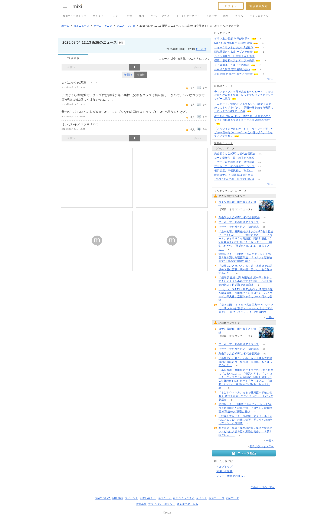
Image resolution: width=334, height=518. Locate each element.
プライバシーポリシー (161, 504)
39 (259, 162)
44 (259, 179)
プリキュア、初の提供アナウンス (234, 166)
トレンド (115, 15)
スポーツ (211, 15)
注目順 (141, 74)
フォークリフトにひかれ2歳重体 (233, 47)
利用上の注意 (224, 471)
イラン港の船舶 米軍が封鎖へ (232, 38)
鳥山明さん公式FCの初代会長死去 (235, 153)
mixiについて (103, 498)
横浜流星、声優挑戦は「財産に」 (234, 170)
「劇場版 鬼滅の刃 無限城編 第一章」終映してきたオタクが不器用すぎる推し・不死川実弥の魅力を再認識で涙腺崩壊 (245, 281)
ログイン (231, 6)
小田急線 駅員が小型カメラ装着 (233, 73)
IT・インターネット (188, 15)
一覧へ (269, 79)
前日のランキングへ (262, 446)
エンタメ (98, 15)
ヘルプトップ (224, 466)
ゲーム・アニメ (160, 15)
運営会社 (141, 504)
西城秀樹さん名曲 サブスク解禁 (233, 51)
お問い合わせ (148, 498)
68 (259, 56)
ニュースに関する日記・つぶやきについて (184, 58)
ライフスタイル (258, 15)
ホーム (65, 25)
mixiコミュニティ (183, 498)
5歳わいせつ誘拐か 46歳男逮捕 (233, 43)
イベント (201, 498)
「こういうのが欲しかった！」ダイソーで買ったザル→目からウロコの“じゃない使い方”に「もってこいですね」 (243, 132)
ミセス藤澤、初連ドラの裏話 (231, 64)
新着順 (128, 74)
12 (259, 171)
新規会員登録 (258, 6)
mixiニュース (81, 25)
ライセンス (131, 498)
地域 (141, 15)
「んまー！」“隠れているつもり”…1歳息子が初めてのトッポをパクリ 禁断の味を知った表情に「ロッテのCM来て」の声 (243, 107)
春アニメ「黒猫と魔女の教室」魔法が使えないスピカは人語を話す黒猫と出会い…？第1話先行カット (245, 431)
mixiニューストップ (74, 15)
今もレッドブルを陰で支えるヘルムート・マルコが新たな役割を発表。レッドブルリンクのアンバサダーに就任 (243, 95)
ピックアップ (222, 33)
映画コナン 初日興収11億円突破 (233, 174)
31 (260, 154)
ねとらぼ (201, 49)
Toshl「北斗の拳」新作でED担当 (234, 179)
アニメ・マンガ (126, 25)
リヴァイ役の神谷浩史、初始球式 (234, 162)
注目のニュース (223, 143)
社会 (129, 15)
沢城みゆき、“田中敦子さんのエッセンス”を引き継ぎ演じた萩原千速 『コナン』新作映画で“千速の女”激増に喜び (245, 258)
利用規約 (117, 498)
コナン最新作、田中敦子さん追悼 (234, 56)
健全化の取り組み (187, 504)
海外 (226, 15)
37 (264, 47)
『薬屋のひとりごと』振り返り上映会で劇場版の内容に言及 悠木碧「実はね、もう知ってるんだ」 (245, 269)
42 (259, 166)
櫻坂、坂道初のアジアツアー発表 (234, 60)
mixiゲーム (165, 498)
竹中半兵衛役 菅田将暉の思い (232, 69)
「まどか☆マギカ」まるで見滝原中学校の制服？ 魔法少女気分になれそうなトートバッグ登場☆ (246, 396)
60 (258, 175)
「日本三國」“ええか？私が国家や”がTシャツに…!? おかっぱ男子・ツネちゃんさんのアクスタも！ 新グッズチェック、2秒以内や (246, 308)
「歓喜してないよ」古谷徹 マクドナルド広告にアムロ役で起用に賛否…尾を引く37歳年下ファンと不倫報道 (246, 420)
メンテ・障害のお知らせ (231, 476)
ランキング (220, 191)
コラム (239, 15)
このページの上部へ (263, 487)
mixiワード (232, 498)
